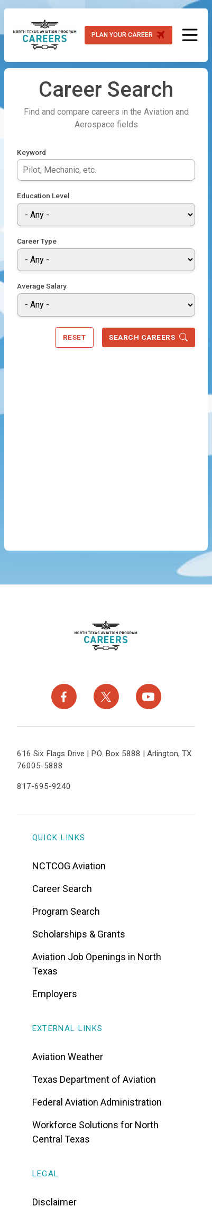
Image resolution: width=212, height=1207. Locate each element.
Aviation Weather (67, 1054)
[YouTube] (148, 695)
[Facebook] (64, 695)
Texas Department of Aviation (94, 1077)
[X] (106, 695)
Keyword (31, 150)
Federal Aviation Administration (97, 1100)
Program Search (66, 909)
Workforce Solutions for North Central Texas (95, 1130)
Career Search (62, 886)
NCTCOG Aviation (69, 863)
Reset (74, 335)
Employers (54, 991)
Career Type (37, 239)
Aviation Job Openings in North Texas (96, 961)
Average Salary (42, 284)
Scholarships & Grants (78, 931)
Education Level (43, 194)
